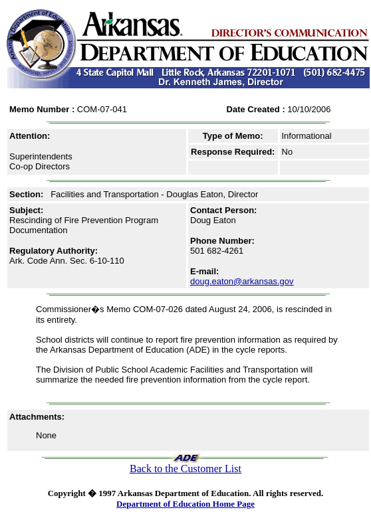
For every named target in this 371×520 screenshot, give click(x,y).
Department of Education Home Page (185, 504)
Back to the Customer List (185, 468)
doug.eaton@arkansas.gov (242, 281)
